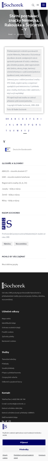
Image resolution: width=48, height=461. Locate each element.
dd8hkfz (31, 413)
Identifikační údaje (9, 323)
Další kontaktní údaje (10, 417)
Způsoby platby (8, 336)
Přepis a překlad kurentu (11, 372)
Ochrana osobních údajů (11, 327)
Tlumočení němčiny (9, 359)
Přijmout (24, 442)
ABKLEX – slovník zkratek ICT (15, 171)
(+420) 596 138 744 (18, 399)
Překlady (5, 364)
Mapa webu (6, 318)
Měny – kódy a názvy (10, 200)
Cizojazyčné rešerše (9, 377)
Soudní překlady (8, 368)
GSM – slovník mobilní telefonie (16, 177)
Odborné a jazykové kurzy (12, 382)
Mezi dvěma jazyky (10, 264)
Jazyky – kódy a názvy (11, 188)
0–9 (7, 119)
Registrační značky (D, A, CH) (14, 183)
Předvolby (24, 449)
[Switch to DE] (38, 5)
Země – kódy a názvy (11, 194)
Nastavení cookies (9, 341)
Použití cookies (8, 332)
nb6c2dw (18, 408)
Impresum (42, 455)
